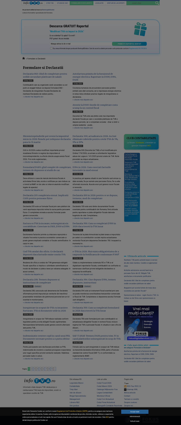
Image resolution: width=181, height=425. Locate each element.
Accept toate (134, 412)
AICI (107, 417)
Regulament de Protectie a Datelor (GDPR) (72, 411)
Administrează (135, 416)
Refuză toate (134, 421)
